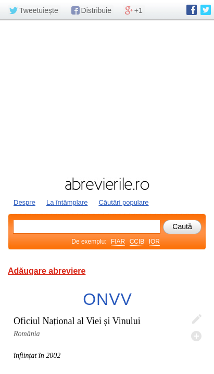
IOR (154, 241)
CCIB (137, 241)
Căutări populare (123, 202)
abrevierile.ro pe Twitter (205, 10)
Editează (196, 319)
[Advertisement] (107, 97)
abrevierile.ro (107, 184)
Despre (24, 202)
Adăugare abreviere (46, 270)
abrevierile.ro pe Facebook (191, 10)
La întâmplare (67, 202)
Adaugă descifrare (196, 336)
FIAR (118, 241)
